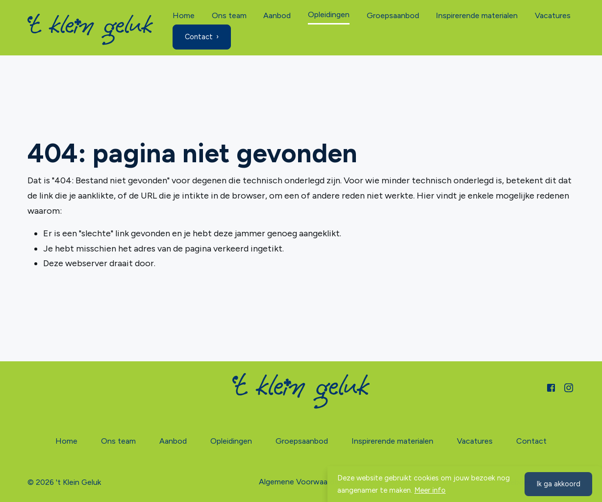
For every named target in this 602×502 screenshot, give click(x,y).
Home (184, 15)
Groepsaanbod (393, 15)
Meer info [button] (430, 490)
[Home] (90, 29)
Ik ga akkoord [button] (558, 483)
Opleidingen (329, 14)
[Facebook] (551, 386)
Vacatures (553, 15)
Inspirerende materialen (477, 15)
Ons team (229, 15)
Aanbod (277, 15)
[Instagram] (569, 386)
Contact (199, 36)
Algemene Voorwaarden (301, 481)
